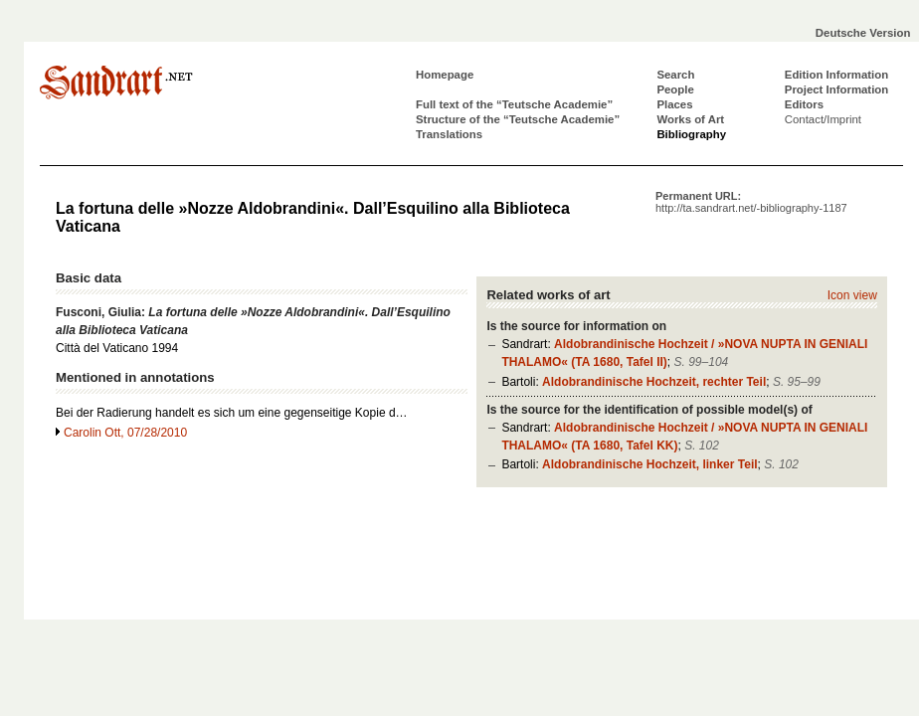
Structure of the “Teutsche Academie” (518, 119)
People (674, 89)
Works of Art (690, 119)
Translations (449, 134)
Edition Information (836, 75)
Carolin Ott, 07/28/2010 (125, 433)
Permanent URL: (751, 202)
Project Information (836, 89)
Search (675, 75)
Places (674, 104)
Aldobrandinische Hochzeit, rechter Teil (654, 382)
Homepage (444, 75)
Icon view (852, 295)
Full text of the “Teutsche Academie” (514, 104)
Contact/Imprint (823, 119)
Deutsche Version (863, 33)
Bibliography (691, 134)
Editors (804, 104)
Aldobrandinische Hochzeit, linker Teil (649, 464)
